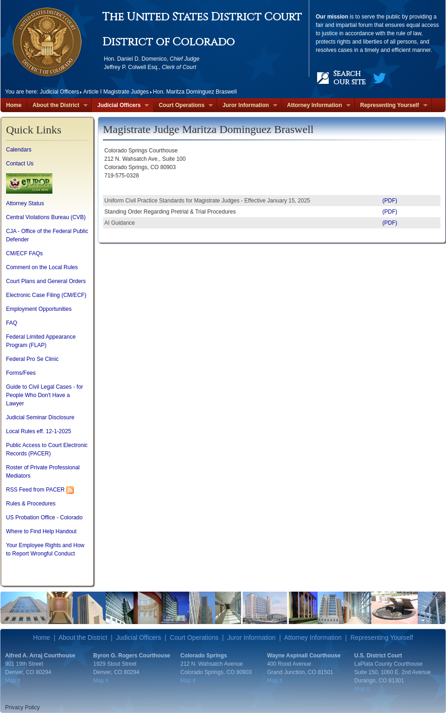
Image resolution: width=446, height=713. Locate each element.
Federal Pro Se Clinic (32, 359)
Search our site (349, 77)
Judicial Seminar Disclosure (40, 417)
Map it (12, 680)
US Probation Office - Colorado (44, 517)
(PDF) (389, 200)
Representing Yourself (391, 105)
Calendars (19, 149)
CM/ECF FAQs (24, 253)
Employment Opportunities (38, 309)
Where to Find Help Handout (41, 531)
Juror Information (247, 105)
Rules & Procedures (31, 503)
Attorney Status (25, 203)
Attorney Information (315, 105)
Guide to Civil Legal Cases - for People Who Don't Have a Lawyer (44, 395)
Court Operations (183, 105)
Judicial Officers (120, 105)
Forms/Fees (21, 373)
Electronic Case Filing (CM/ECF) (46, 295)
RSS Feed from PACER (35, 489)
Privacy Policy (22, 707)
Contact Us (19, 163)
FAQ (11, 323)
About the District (57, 105)
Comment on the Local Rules (42, 267)
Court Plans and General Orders (46, 281)
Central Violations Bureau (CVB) (46, 217)
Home (13, 105)
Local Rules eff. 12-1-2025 (38, 431)
